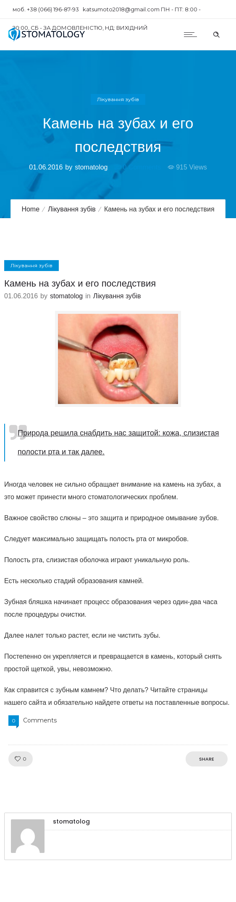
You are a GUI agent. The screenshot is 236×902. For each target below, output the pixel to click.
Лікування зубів (72, 209)
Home (30, 209)
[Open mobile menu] (192, 34)
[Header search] (216, 33)
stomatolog (91, 167)
